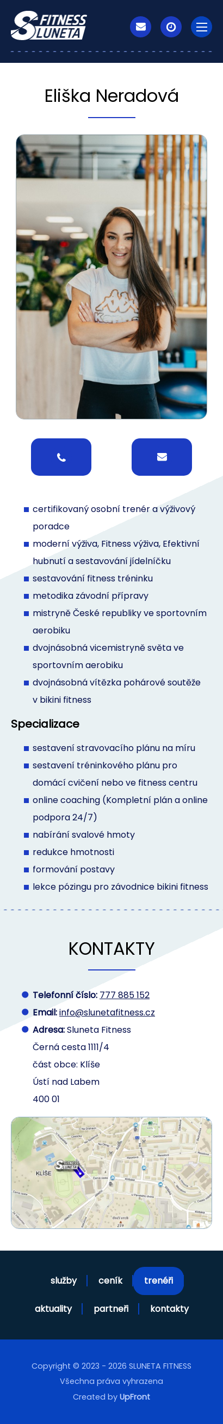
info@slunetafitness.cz (107, 1012)
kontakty (169, 1309)
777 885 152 (125, 995)
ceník (110, 1280)
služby (64, 1280)
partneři (111, 1309)
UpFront (135, 1396)
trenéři (158, 1280)
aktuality (53, 1309)
